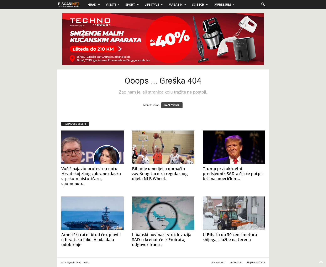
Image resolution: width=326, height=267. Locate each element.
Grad (94, 4)
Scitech (200, 4)
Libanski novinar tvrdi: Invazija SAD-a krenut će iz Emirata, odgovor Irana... (161, 239)
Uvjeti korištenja (256, 262)
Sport (132, 4)
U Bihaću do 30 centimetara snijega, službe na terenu (230, 237)
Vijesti (113, 4)
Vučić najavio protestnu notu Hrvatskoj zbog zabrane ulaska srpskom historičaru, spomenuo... (91, 176)
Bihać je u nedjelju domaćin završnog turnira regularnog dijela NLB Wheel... (160, 173)
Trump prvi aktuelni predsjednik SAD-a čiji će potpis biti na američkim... (233, 173)
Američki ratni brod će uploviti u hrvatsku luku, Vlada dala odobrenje (91, 239)
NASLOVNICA (172, 105)
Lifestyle (154, 4)
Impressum (224, 4)
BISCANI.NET (218, 262)
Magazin (177, 4)
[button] (263, 4)
